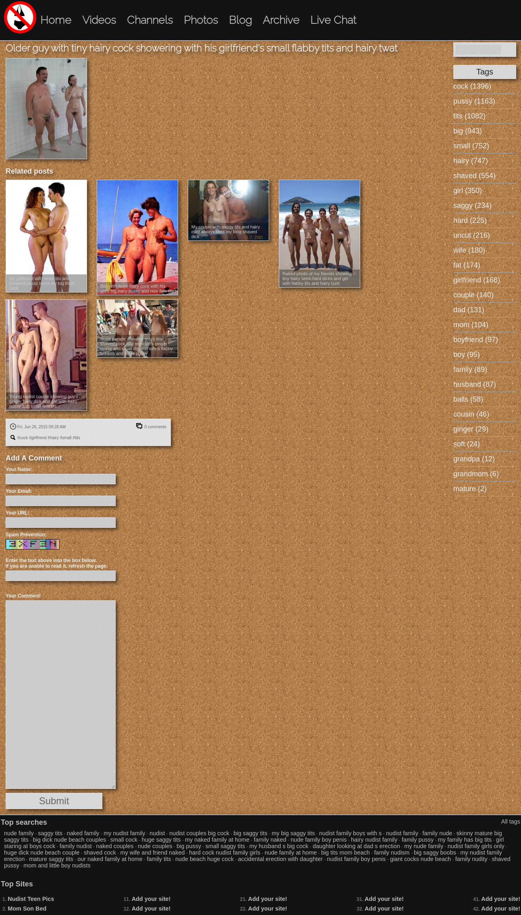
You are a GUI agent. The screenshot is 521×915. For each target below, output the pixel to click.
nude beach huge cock (204, 859)
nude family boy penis (319, 839)
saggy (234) (472, 205)
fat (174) (466, 265)
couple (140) (473, 295)
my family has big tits (465, 839)
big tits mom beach (345, 852)
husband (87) (474, 384)
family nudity (471, 859)
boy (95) (466, 355)
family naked (270, 839)
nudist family (402, 833)
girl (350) (467, 191)
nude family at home (291, 852)
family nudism (391, 852)
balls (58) (468, 399)
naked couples (115, 846)
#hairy (53, 438)
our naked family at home (110, 859)
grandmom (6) (476, 474)
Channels (150, 20)
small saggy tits (225, 846)
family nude (438, 833)
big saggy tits (251, 833)
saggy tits (50, 833)
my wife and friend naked (152, 852)
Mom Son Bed (27, 908)
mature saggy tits (51, 859)
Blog (240, 20)
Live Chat (333, 20)
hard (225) (470, 220)
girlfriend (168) (476, 280)
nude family (19, 833)
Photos (201, 20)
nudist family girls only (476, 846)
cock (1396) (472, 86)
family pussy (418, 839)
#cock (22, 438)
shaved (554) (474, 176)
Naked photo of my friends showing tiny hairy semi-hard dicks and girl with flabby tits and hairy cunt (317, 278)
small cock (123, 839)
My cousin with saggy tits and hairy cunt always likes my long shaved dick (225, 231)
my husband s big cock (278, 846)
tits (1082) (469, 116)
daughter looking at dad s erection (356, 846)
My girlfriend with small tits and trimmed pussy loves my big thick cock (41, 283)
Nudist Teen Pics (31, 899)
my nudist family (124, 833)
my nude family (423, 846)
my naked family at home (217, 839)
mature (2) (470, 489)
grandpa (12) (474, 459)
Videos (99, 20)
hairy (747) (470, 161)
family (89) (470, 369)
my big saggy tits (293, 833)
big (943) (467, 131)
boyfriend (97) (475, 340)
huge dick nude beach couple (41, 852)
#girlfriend (38, 438)
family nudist (76, 846)
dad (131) (468, 310)
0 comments (155, 427)
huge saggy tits (161, 839)
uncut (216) (471, 235)
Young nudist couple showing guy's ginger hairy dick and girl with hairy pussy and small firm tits (43, 401)
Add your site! (151, 899)
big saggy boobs (435, 852)
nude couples (155, 846)
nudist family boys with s (350, 833)
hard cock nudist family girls (224, 852)
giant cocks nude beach (420, 859)
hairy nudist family (374, 839)
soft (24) (466, 444)
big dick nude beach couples (69, 839)
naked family (83, 833)
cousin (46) (471, 414)
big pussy (188, 846)
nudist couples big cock (199, 833)
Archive (281, 20)
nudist (157, 833)
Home (55, 20)
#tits (76, 438)
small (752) (471, 146)
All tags (510, 821)
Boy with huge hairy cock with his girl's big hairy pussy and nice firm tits (137, 288)
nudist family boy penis (356, 859)
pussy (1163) (474, 101)
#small (66, 438)
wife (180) (469, 250)
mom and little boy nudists (56, 865)
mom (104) (470, 325)
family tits (159, 859)
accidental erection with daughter (280, 859)
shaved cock (100, 852)
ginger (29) (470, 429)
